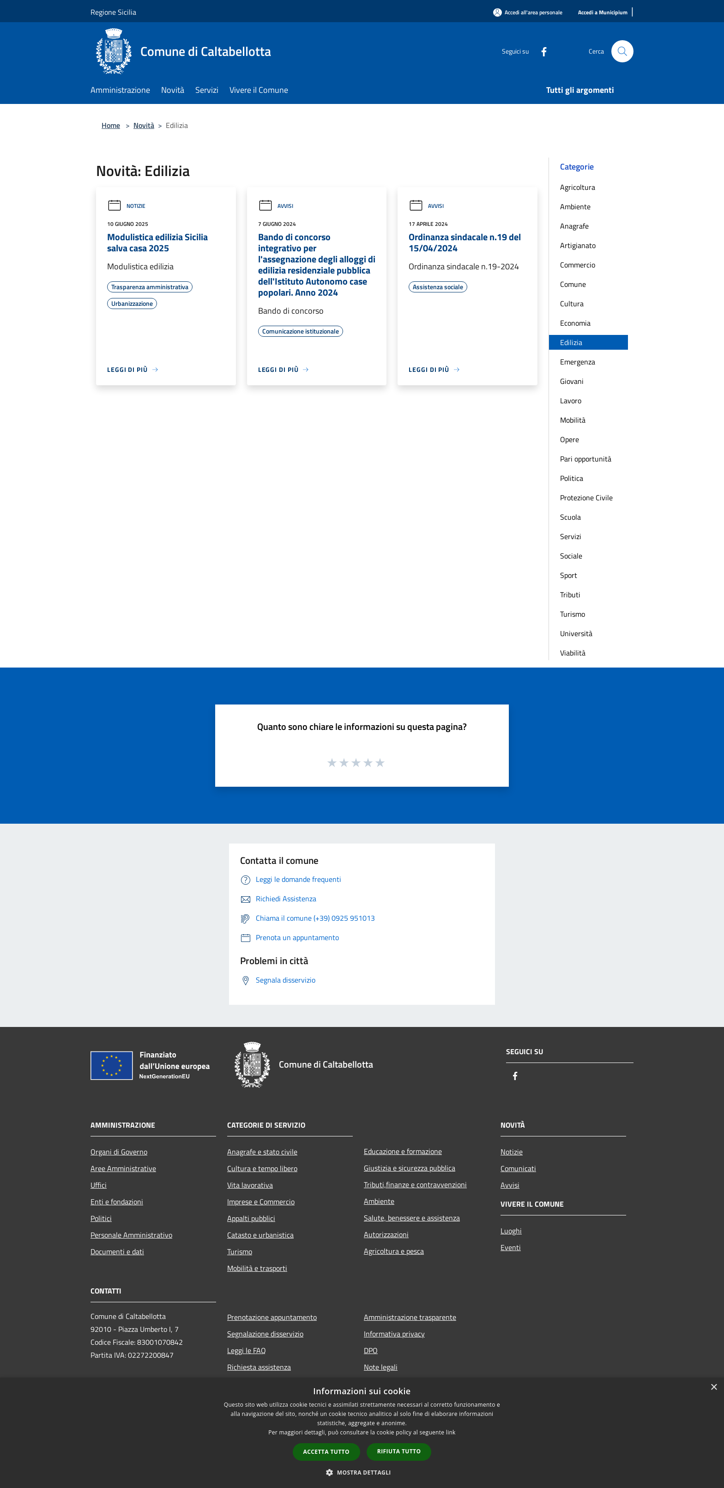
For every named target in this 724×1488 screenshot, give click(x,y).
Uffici (98, 1184)
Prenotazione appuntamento (272, 1317)
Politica (571, 478)
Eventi (511, 1247)
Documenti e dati (117, 1251)
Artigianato (578, 245)
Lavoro (570, 400)
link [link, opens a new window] (451, 1432)
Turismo (572, 613)
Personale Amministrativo (131, 1234)
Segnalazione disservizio (265, 1333)
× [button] (713, 1387)
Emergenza (577, 361)
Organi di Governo (118, 1151)
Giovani (572, 381)
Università (576, 633)
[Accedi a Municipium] (602, 12)
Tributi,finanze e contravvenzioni (415, 1184)
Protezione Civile (586, 497)
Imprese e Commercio (261, 1201)
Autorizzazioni (386, 1234)
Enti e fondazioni (116, 1201)
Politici (101, 1218)
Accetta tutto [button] (326, 1452)
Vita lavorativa (250, 1184)
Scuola (570, 516)
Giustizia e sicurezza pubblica (409, 1167)
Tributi (570, 594)
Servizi (570, 536)
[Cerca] (622, 51)
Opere (569, 439)
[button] (362, 1472)
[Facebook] (540, 51)
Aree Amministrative (123, 1168)
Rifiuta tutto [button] (399, 1451)
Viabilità (572, 652)
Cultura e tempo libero (262, 1168)
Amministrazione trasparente (410, 1317)
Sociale (571, 555)
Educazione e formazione (403, 1151)
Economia (575, 322)
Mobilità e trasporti (257, 1268)
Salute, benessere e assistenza (412, 1217)
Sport (568, 575)
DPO (371, 1350)
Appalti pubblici (251, 1218)
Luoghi (511, 1230)
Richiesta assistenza (259, 1367)
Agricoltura (577, 187)
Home (111, 125)
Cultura (572, 303)
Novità (143, 125)
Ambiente (575, 206)
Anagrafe (574, 225)
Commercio (577, 264)
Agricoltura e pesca (394, 1251)
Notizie (126, 205)
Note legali (381, 1367)
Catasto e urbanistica (260, 1234)
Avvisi (275, 205)
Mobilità (572, 419)
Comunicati (518, 1168)
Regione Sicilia (113, 12)
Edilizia (571, 342)
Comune (573, 284)
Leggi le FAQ (246, 1350)
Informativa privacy (394, 1333)
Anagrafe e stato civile (262, 1151)
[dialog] (362, 1433)
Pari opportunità (585, 458)
